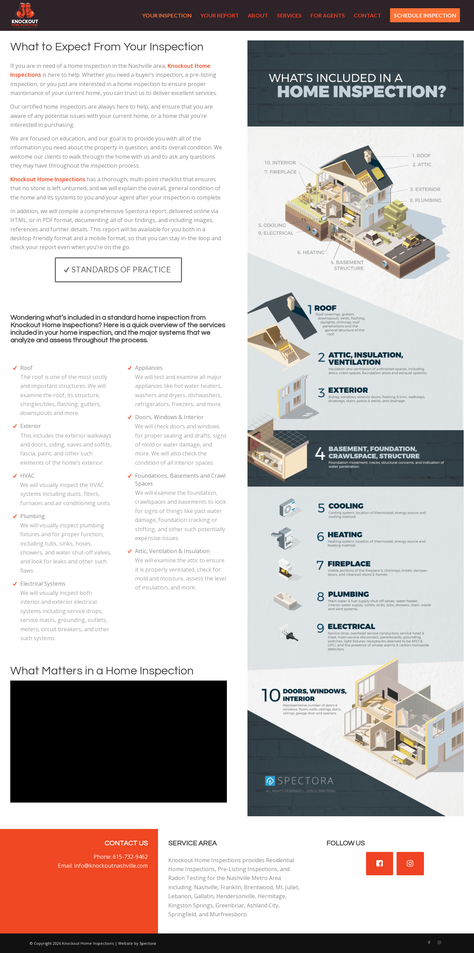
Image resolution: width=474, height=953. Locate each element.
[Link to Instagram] (439, 942)
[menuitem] (167, 15)
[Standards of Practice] (118, 269)
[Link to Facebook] (429, 942)
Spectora (147, 943)
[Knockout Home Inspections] (25, 15)
